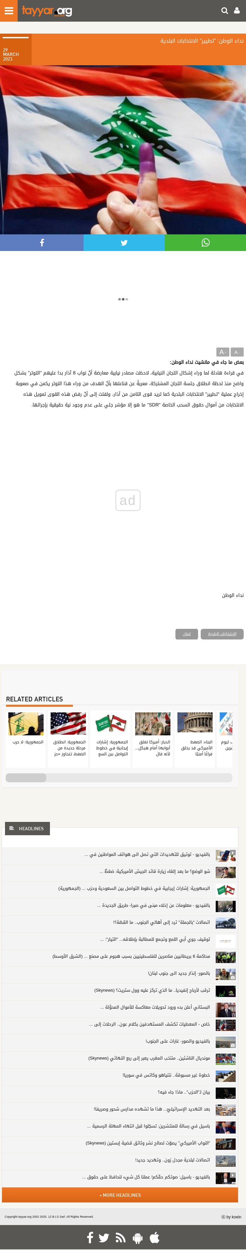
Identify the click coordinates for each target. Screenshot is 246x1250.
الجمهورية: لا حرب (28, 742)
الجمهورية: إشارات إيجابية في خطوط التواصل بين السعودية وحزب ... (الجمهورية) (134, 888)
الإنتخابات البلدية (222, 633)
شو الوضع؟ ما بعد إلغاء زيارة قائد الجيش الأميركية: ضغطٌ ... (155, 871)
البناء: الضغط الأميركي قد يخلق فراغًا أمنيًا (196, 748)
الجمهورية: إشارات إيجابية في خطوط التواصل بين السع (112, 748)
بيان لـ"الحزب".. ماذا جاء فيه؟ (184, 1092)
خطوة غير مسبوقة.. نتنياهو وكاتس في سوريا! (166, 1075)
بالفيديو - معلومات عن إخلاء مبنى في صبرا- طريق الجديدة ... (153, 905)
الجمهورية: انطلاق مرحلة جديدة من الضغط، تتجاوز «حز (69, 748)
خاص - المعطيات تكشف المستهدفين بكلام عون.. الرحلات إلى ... (149, 1024)
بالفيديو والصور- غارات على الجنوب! (177, 1041)
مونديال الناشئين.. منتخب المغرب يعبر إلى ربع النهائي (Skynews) (149, 1058)
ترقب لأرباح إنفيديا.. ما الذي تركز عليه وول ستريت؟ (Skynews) (152, 990)
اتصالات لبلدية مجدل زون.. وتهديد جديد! (172, 1160)
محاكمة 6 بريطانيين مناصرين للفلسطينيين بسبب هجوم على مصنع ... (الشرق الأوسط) (131, 956)
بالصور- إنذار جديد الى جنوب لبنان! (179, 973)
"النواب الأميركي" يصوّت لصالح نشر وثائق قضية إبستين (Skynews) (148, 1143)
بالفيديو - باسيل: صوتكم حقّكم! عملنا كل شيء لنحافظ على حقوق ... (146, 1177)
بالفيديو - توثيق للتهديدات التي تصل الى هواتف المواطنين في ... (147, 854)
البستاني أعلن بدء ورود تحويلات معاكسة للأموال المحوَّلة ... (155, 1007)
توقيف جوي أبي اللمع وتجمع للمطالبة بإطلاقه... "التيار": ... (155, 939)
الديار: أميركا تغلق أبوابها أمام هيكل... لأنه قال (152, 748)
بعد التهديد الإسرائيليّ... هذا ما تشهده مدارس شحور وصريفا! (152, 1109)
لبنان (187, 633)
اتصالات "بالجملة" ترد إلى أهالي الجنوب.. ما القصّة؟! (161, 922)
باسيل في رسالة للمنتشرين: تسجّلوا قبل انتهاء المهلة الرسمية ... (148, 1126)
